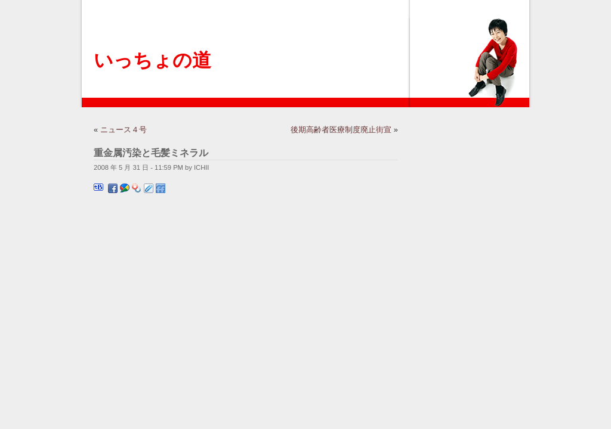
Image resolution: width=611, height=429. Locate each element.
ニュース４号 (123, 129)
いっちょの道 (152, 60)
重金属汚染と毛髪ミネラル (151, 153)
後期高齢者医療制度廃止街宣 (341, 129)
